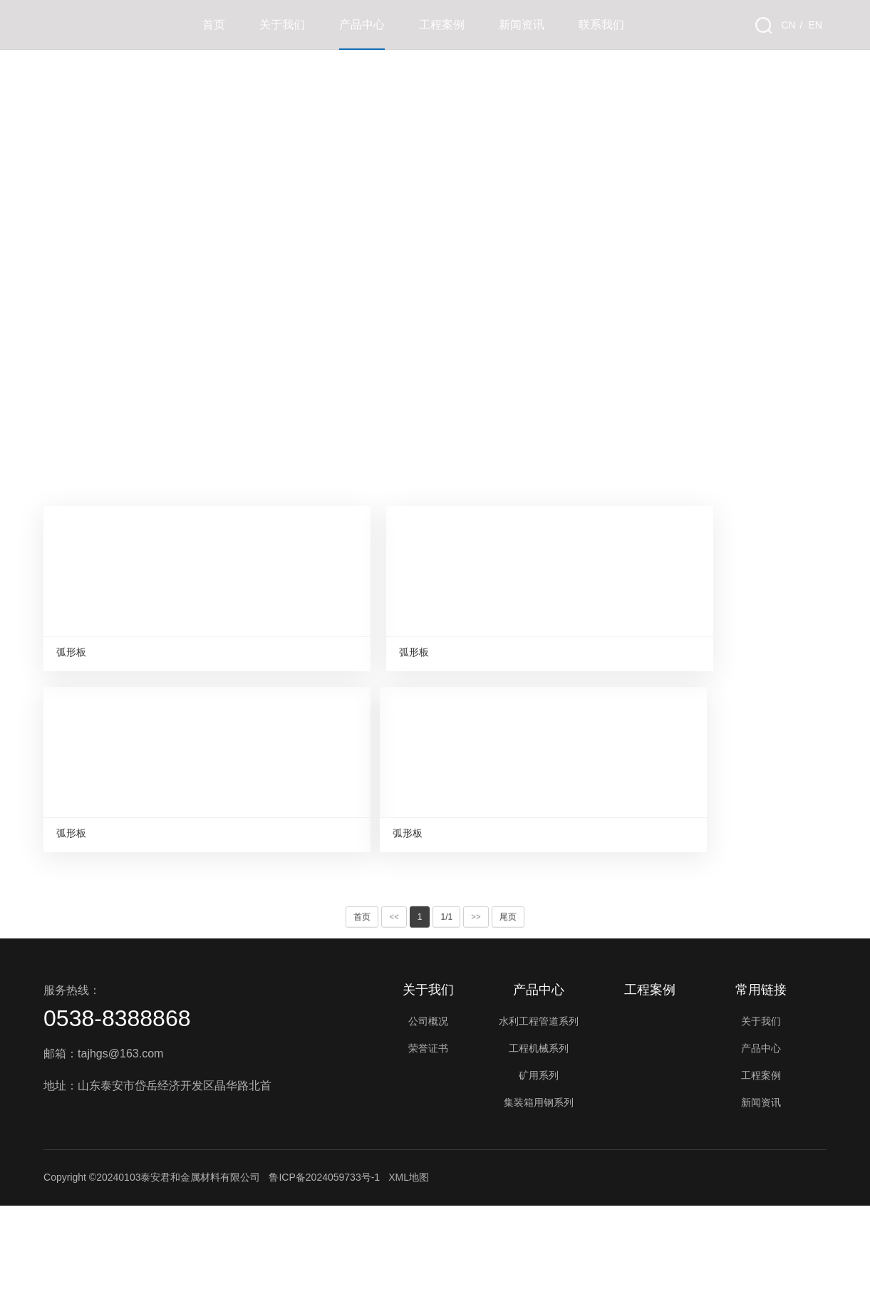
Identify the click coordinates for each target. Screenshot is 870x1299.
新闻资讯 (521, 25)
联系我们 (601, 25)
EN (815, 25)
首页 (213, 25)
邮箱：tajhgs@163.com (103, 1147)
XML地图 (408, 1270)
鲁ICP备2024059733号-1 (324, 1270)
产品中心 (362, 25)
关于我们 (282, 25)
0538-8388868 (116, 1111)
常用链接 (761, 1083)
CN (788, 25)
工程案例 (442, 25)
